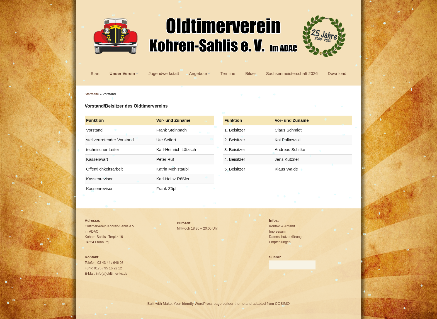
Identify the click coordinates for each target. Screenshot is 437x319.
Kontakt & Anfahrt (282, 226)
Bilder (250, 73)
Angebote (198, 73)
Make (167, 303)
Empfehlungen (279, 242)
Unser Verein (122, 73)
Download (337, 73)
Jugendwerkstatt (164, 73)
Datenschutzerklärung (285, 237)
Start (95, 73)
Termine (227, 73)
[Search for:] (292, 264)
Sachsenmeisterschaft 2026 (292, 73)
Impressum (277, 231)
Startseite (92, 94)
